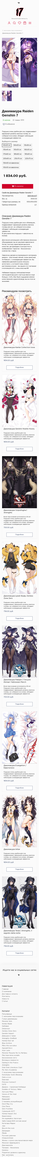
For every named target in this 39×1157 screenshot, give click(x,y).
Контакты (6, 996)
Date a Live (6, 1077)
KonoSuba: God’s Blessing (12, 1074)
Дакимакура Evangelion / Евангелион (15, 767)
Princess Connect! (9, 1082)
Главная (5, 989)
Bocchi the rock (8, 1128)
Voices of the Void (9, 1094)
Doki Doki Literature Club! (12, 1067)
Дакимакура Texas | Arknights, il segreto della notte (18, 932)
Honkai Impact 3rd (9, 1113)
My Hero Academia (9, 1070)
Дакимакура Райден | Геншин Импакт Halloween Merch (17, 681)
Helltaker (5, 1026)
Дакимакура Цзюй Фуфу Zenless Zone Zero (18, 597)
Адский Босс (7, 1048)
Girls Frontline (7, 1109)
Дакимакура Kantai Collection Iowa (19, 347)
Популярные (7, 1014)
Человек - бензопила (10, 1147)
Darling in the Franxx (10, 1062)
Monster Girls (7, 1021)
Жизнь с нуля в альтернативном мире (17, 1140)
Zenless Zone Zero (9, 1031)
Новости (5, 999)
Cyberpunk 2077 (8, 1111)
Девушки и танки (9, 1036)
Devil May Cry (7, 1104)
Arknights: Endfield (9, 1038)
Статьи (5, 1001)
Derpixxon (6, 1028)
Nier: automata (8, 1155)
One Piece (6, 1106)
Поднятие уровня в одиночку (14, 1152)
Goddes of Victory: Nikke (11, 1089)
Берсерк (5, 1079)
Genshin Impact (8, 1033)
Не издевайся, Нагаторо (12, 1118)
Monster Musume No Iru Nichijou (14, 1053)
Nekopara (6, 1096)
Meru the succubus (9, 1045)
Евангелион (6, 1116)
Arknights (5, 1065)
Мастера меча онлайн (11, 1055)
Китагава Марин (8, 1123)
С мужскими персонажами (12, 1072)
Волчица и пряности (10, 1060)
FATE (4, 1084)
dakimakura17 (32, 195)
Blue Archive (7, 1043)
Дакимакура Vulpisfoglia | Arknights (15, 511)
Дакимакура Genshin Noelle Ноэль (19, 429)
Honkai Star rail (8, 1040)
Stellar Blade (7, 1023)
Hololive (5, 1150)
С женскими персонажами (11, 30)
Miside (4, 1133)
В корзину (17, 186)
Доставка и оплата (9, 994)
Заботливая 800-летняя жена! (14, 1121)
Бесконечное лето (9, 1058)
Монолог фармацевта (11, 1143)
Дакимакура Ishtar (12, 849)
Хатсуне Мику (7, 1092)
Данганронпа (7, 1145)
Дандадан (6, 1130)
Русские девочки (9, 1135)
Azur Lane (6, 1050)
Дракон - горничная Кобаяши (14, 1087)
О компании (6, 991)
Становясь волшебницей (12, 1101)
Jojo (3, 1126)
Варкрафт (6, 1099)
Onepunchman (7, 1138)
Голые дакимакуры (9, 1019)
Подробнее (19, 367)
